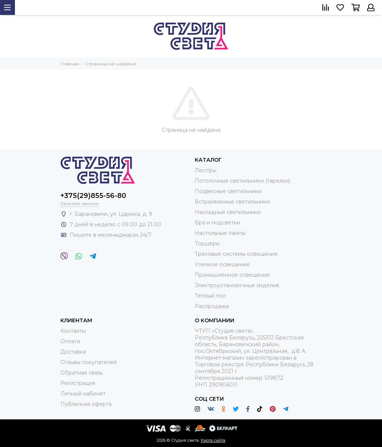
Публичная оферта (86, 404)
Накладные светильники (228, 212)
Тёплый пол (210, 295)
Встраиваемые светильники (232, 201)
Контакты (73, 331)
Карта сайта (213, 440)
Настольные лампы (220, 233)
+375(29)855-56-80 (93, 196)
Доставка (73, 351)
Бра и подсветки (217, 222)
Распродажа (212, 306)
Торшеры (207, 243)
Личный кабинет (83, 393)
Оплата (70, 341)
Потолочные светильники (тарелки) (242, 180)
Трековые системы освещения (236, 254)
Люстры (205, 170)
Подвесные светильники (228, 191)
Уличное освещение (222, 264)
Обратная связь (81, 372)
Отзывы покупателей (88, 362)
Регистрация (77, 383)
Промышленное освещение (232, 274)
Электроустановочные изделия (237, 285)
